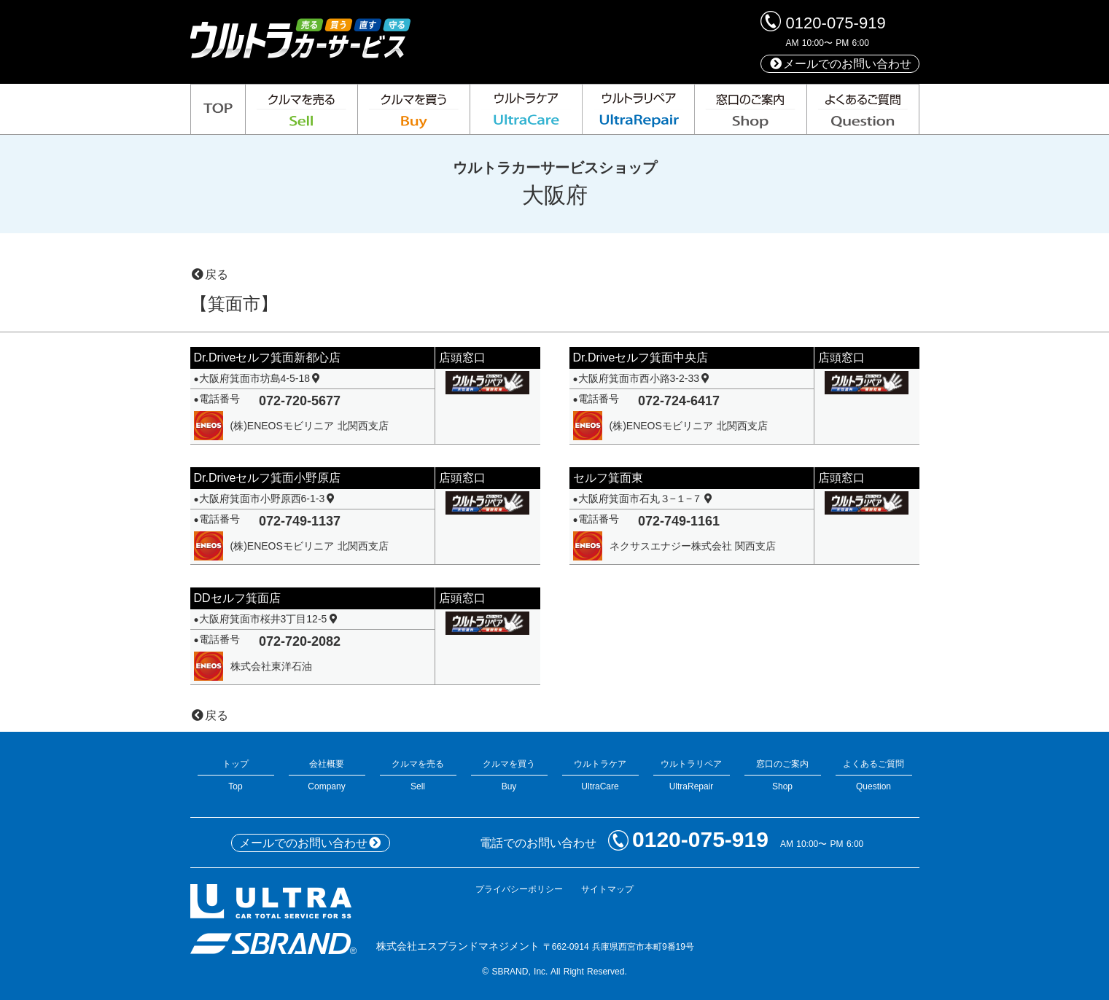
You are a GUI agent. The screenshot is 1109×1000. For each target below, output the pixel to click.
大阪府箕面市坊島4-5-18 (261, 378)
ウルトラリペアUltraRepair (691, 775)
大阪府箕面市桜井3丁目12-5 (269, 619)
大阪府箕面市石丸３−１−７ (646, 498)
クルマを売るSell (418, 775)
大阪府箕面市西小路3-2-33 (645, 378)
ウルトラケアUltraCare (600, 775)
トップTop (236, 775)
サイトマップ (607, 889)
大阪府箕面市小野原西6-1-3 (268, 498)
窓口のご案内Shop (782, 775)
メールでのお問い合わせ (839, 64)
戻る (209, 274)
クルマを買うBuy (509, 775)
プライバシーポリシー (519, 889)
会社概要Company (327, 775)
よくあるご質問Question (874, 775)
